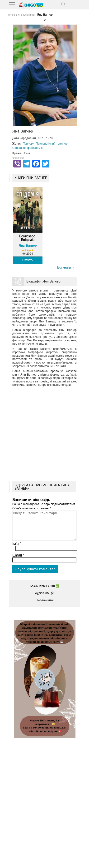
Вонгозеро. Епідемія (27, 238)
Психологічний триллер (52, 143)
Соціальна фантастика (27, 148)
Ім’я (16, 549)
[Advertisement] (44, 432)
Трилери (28, 143)
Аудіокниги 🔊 (44, 598)
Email (18, 561)
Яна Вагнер (28, 245)
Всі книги (64, 267)
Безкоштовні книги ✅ (44, 591)
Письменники (45, 606)
